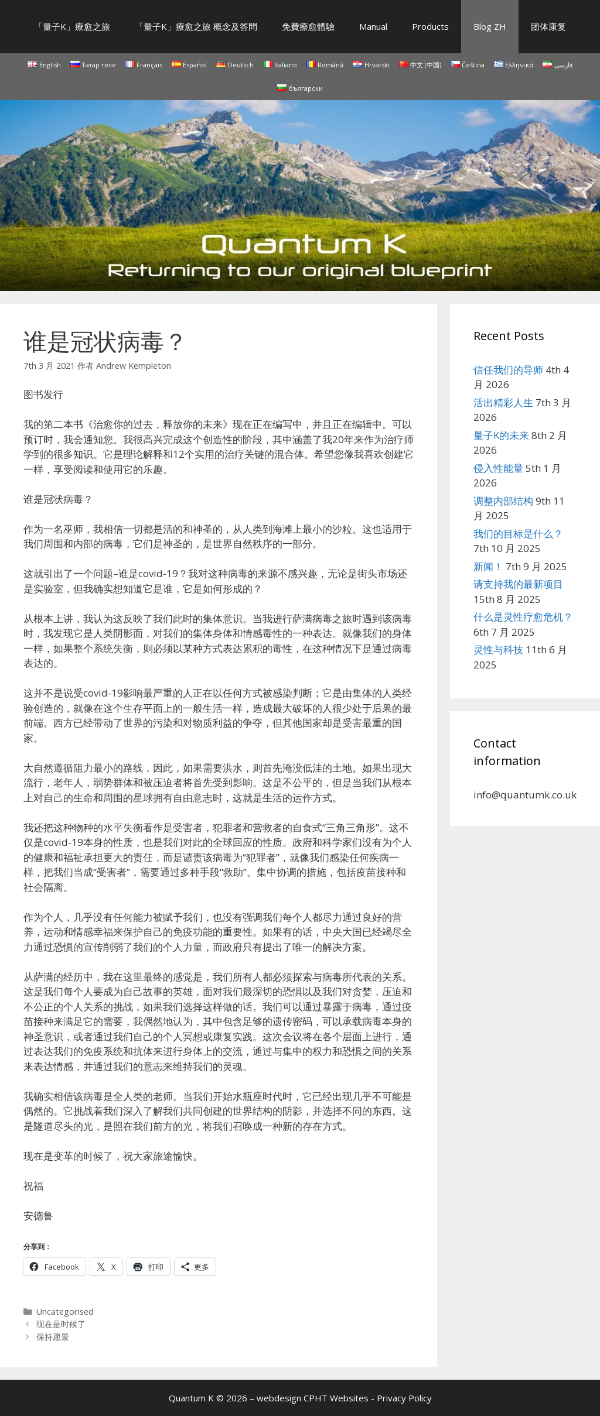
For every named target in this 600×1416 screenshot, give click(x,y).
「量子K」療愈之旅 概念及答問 (196, 26)
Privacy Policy (404, 1398)
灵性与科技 (498, 649)
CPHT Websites (336, 1398)
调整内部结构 (503, 501)
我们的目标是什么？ (518, 533)
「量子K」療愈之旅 (72, 26)
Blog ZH (489, 26)
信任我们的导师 (508, 369)
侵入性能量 (498, 468)
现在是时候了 (61, 1323)
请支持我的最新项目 (518, 584)
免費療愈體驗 (308, 26)
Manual (373, 26)
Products (430, 26)
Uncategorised (65, 1311)
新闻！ (488, 566)
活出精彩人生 (503, 402)
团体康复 (548, 26)
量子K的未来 (501, 435)
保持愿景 (52, 1336)
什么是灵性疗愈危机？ (523, 616)
